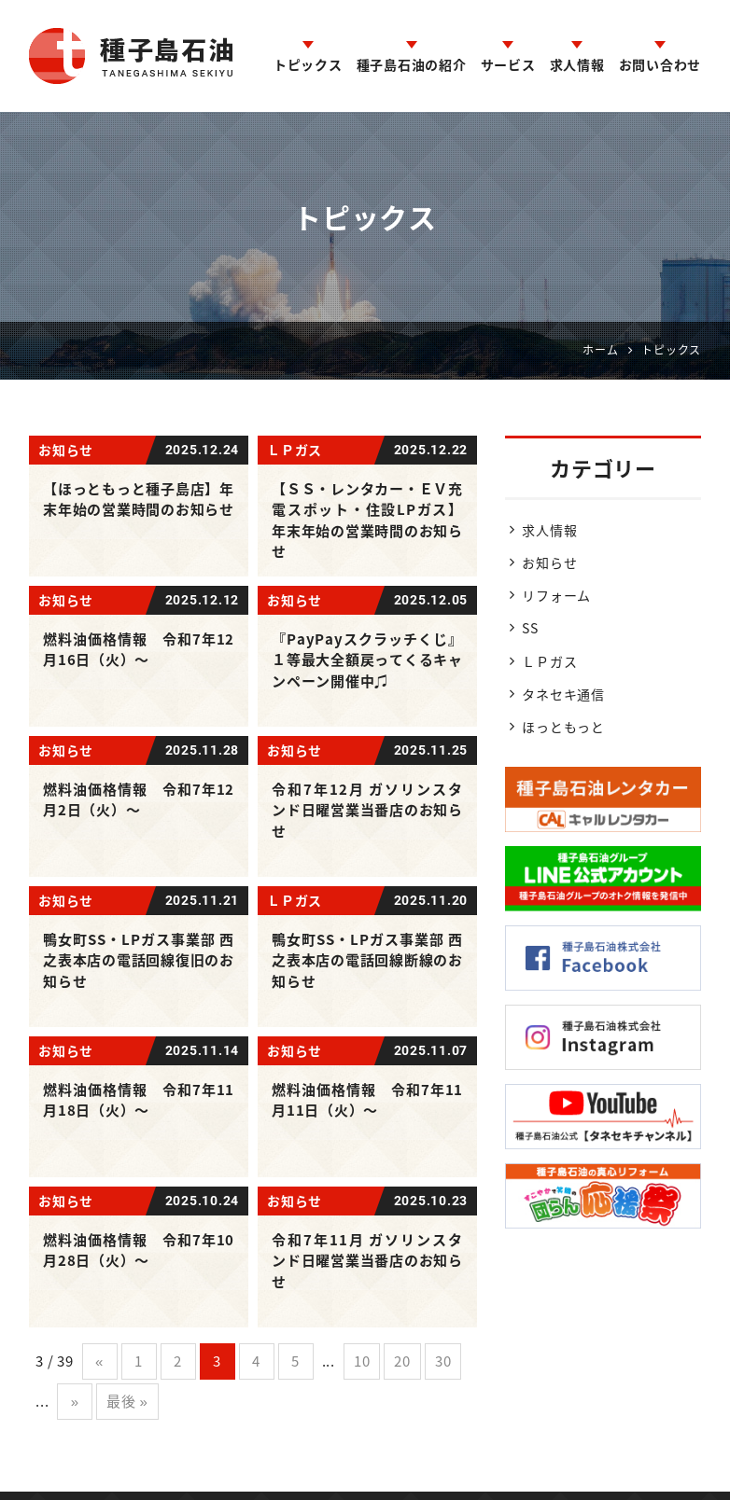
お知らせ (549, 562)
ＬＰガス (549, 661)
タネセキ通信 (563, 694)
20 (402, 1361)
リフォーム (556, 595)
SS (530, 627)
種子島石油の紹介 (412, 64)
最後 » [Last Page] (126, 1401)
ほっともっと (563, 726)
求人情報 (577, 64)
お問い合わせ (660, 64)
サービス (508, 64)
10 (362, 1361)
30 (443, 1361)
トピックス (308, 64)
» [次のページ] (75, 1401)
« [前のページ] (99, 1361)
